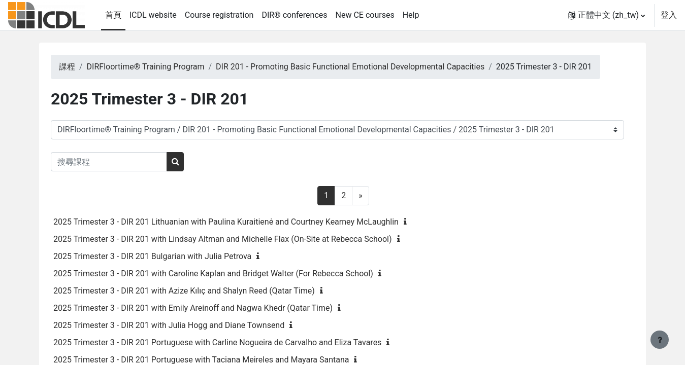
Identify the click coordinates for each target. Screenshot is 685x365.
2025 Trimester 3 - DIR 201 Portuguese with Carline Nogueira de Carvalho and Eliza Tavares (235, 342)
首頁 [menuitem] (113, 15)
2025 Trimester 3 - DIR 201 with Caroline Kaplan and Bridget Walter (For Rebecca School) (230, 273)
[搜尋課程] (126, 161)
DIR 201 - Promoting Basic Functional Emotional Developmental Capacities (367, 66)
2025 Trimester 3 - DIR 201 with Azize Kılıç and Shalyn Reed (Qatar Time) (201, 291)
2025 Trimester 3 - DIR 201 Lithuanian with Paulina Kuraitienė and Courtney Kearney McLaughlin (243, 222)
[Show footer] (659, 340)
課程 (84, 66)
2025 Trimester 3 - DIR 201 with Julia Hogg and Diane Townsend (186, 325)
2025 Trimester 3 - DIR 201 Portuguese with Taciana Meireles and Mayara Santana (218, 359)
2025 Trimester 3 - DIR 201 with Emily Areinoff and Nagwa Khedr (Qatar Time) (210, 308)
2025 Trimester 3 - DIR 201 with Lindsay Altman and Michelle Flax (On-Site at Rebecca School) (240, 239)
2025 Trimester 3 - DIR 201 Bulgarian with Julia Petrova (170, 256)
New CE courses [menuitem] (365, 15)
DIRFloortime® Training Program (162, 66)
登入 (669, 15)
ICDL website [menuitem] (153, 15)
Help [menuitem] (411, 15)
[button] (606, 15)
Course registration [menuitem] (219, 15)
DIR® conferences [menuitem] (294, 15)
